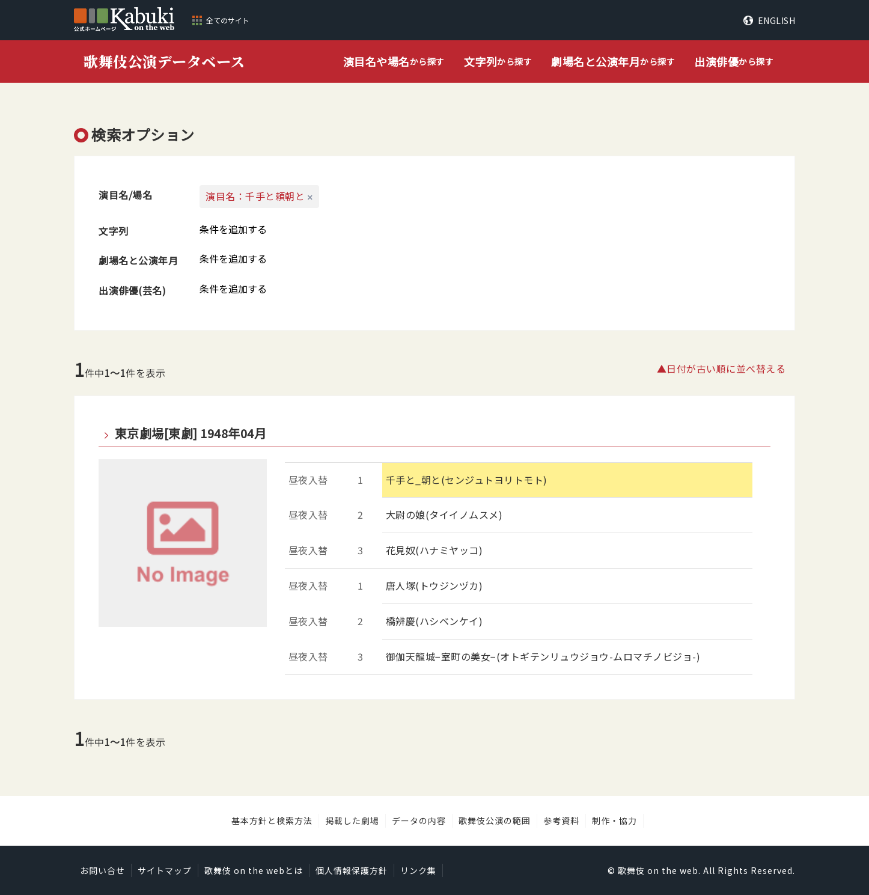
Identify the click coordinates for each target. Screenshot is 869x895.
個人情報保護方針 (352, 870)
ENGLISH (777, 20)
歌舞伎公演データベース (164, 61)
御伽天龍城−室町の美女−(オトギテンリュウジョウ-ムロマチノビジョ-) (543, 656)
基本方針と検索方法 (272, 820)
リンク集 (418, 870)
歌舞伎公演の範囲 (495, 820)
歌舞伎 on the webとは (253, 870)
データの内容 (419, 820)
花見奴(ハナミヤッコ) (434, 550)
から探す (394, 61)
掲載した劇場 (352, 820)
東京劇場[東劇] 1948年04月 (191, 433)
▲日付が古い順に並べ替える (721, 368)
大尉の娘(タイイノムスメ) (444, 514)
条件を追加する (233, 229)
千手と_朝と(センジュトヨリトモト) (466, 479)
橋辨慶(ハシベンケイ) (434, 621)
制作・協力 (614, 820)
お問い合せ (102, 870)
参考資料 (561, 820)
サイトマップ (165, 870)
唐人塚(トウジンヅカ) (434, 585)
